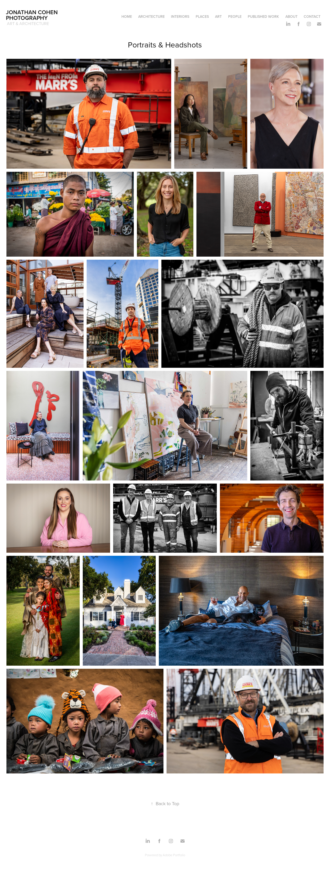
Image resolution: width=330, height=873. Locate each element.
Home (126, 16)
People (235, 16)
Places (202, 16)
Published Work (263, 16)
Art (218, 16)
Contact (312, 16)
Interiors (180, 16)
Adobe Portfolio (174, 855)
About (291, 16)
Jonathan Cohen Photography (32, 15)
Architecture (151, 16)
